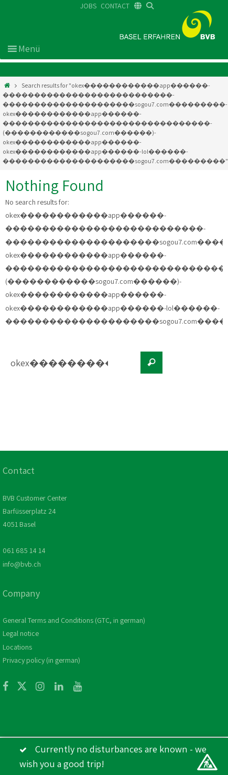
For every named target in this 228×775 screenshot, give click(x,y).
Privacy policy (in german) (41, 660)
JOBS (88, 5)
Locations (17, 647)
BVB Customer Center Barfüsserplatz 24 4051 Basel (35, 511)
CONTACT (115, 5)
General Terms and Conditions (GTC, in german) (74, 620)
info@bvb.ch (22, 564)
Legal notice (21, 633)
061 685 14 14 (24, 550)
